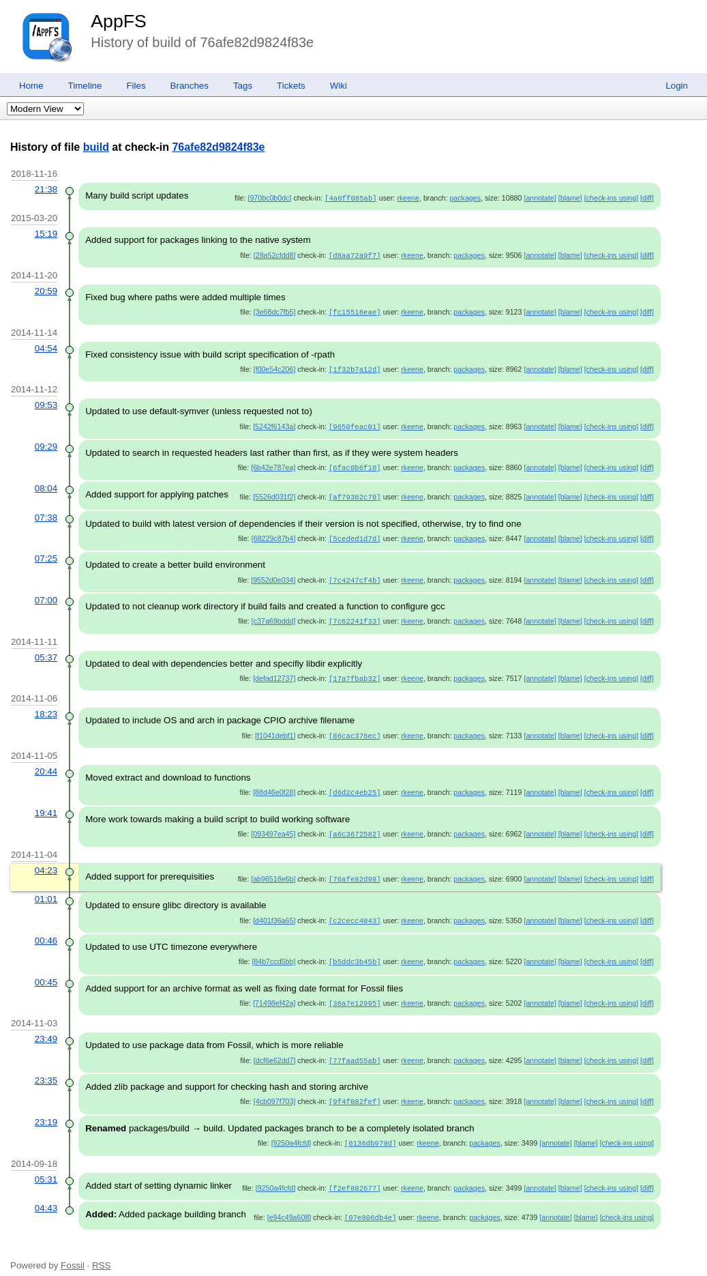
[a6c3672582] (355, 825)
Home (31, 86)
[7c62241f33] (355, 615)
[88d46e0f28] (274, 784)
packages (465, 198)
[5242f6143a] (274, 424)
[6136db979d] (370, 1129)
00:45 (46, 971)
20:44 (46, 763)
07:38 (46, 513)
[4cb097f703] (275, 1088)
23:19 (46, 1108)
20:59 (46, 290)
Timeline (85, 86)
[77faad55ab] (355, 1048)
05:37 (46, 651)
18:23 (46, 706)
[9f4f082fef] (355, 1088)
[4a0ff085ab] (351, 198)
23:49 (46, 1026)
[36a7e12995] (355, 991)
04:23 (46, 861)
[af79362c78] (355, 492)
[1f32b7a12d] (355, 367)
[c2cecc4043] (355, 910)
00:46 (46, 930)
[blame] (570, 198)
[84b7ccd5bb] (273, 950)
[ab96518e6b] (273, 869)
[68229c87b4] (274, 534)
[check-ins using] (611, 198)
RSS (101, 1250)
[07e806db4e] (370, 1202)
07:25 (46, 553)
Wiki (338, 86)
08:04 (46, 484)
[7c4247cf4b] (355, 574)
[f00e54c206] (275, 367)
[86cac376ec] (355, 728)
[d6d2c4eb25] (355, 784)
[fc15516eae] (355, 310)
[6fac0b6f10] (355, 464)
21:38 (46, 189)
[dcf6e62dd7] (275, 1048)
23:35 (46, 1067)
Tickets (291, 86)
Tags (242, 86)
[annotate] (540, 198)
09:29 (46, 443)
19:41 (46, 804)
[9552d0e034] (273, 574)
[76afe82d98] (355, 869)
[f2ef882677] (355, 1173)
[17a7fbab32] (355, 671)
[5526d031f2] (274, 493)
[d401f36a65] (274, 910)
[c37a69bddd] (274, 615)
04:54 (46, 346)
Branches (189, 86)
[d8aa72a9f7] (355, 254)
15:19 (46, 233)
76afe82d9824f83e (218, 147)
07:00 (46, 594)
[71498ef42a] (274, 991)
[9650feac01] (355, 424)
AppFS (119, 21)
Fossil (73, 1250)
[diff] (647, 198)
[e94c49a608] (289, 1202)
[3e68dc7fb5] (275, 310)
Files (135, 86)
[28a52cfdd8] (275, 254)
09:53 (46, 402)
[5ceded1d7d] (355, 533)
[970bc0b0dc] (269, 198)
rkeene (408, 198)
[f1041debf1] (275, 728)
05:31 (46, 1165)
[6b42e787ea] (273, 464)
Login (676, 86)
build (96, 147)
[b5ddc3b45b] (355, 950)
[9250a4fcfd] (291, 1129)
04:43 (46, 1193)
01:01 (46, 889)
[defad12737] (274, 671)
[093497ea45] (273, 825)
